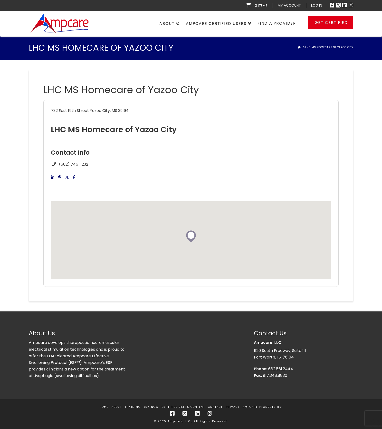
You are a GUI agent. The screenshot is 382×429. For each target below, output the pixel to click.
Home (104, 407)
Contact (215, 407)
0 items (261, 5)
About (117, 407)
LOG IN (316, 5)
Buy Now (151, 407)
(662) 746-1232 (73, 164)
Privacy (232, 407)
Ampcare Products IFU (262, 407)
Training (133, 407)
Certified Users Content (183, 407)
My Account (289, 5)
